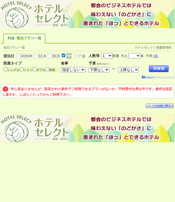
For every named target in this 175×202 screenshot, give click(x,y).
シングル (13, 70)
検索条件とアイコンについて (158, 77)
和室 (52, 70)
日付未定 (69, 56)
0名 (155, 56)
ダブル (40, 70)
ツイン (28, 70)
